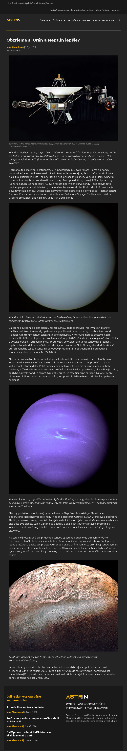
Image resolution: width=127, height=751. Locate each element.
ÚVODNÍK (45, 21)
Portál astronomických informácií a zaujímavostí (29, 3)
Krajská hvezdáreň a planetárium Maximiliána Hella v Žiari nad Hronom (84, 11)
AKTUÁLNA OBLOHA (79, 21)
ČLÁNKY (59, 21)
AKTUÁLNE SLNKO (103, 21)
